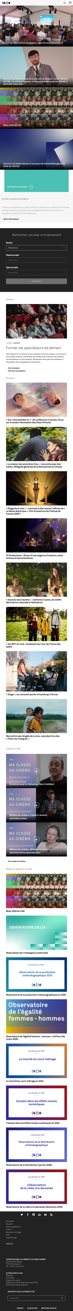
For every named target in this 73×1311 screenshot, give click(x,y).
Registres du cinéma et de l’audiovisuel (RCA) (22, 1282)
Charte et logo (11, 1238)
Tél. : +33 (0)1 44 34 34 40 (15, 1266)
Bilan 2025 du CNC (12, 125)
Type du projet (12, 267)
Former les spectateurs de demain (33, 348)
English (9, 1244)
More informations (10, 219)
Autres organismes (13, 1227)
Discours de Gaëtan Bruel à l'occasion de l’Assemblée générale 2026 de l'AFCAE (34, 164)
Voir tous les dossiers (15, 371)
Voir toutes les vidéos (15, 861)
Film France (10, 1278)
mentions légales (48, 1308)
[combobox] (36, 247)
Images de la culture (13, 1280)
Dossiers (9, 1224)
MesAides (9, 1275)
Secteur (9, 243)
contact (20, 1308)
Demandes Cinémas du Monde (17, 1285)
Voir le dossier (12, 368)
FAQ (7, 1235)
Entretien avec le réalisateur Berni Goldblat (31, 784)
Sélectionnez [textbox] (13, 248)
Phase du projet (12, 255)
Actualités (10, 1221)
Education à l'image (13, 1232)
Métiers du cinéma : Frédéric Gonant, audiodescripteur (28, 817)
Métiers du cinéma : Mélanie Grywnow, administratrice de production (29, 851)
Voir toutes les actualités (17, 187)
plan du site (32, 1308)
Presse (8, 1229)
